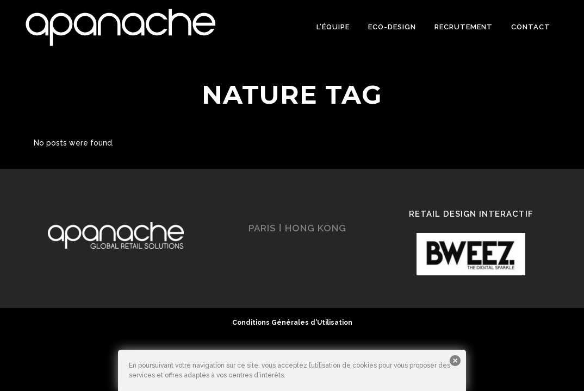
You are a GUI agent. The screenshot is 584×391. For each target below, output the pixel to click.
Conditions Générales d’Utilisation (292, 322)
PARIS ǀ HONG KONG (297, 228)
